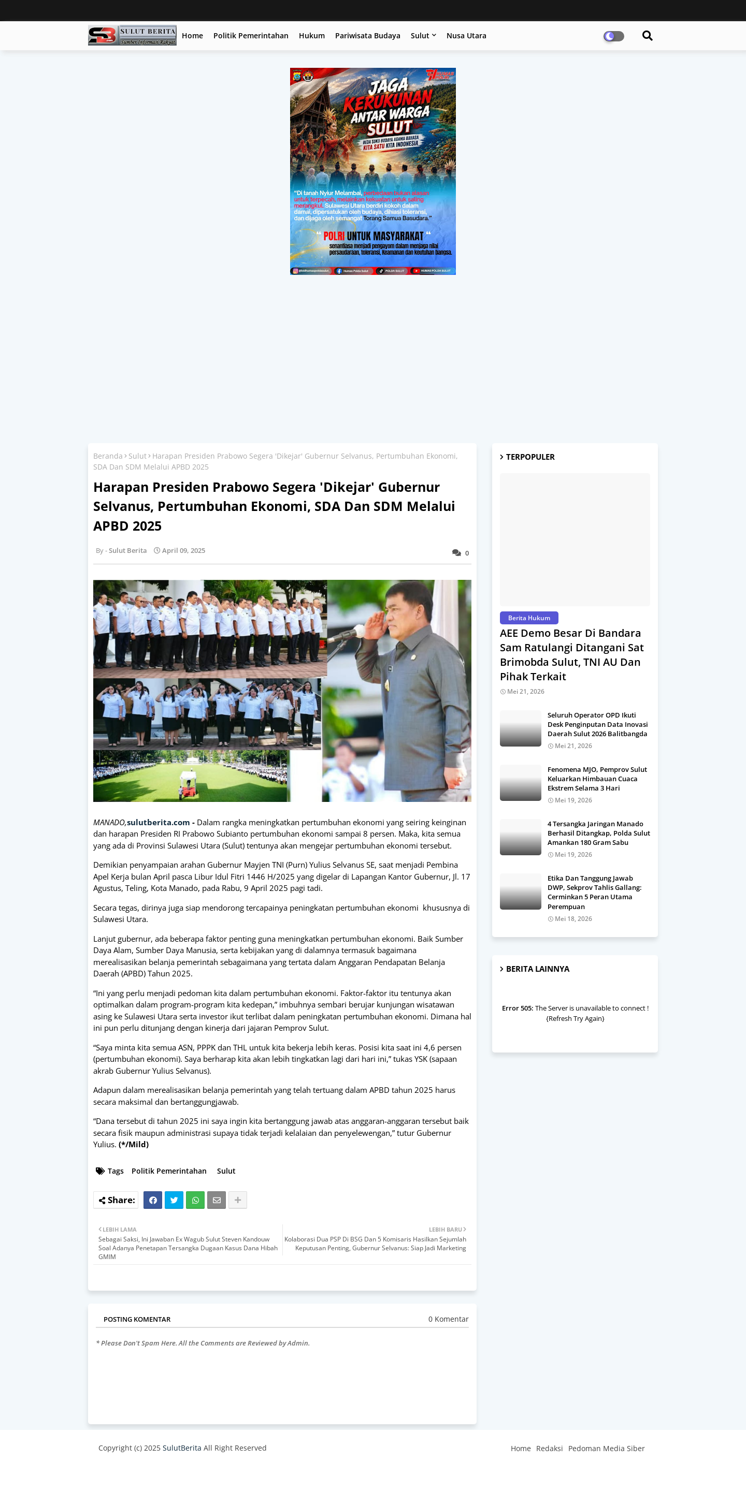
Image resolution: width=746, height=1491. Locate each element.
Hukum (312, 35)
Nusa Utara (466, 35)
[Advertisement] (373, 352)
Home (192, 35)
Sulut (420, 35)
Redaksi (549, 1448)
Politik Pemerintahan (251, 35)
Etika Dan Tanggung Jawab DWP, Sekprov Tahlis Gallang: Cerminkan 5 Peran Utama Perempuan (595, 892)
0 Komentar (448, 1319)
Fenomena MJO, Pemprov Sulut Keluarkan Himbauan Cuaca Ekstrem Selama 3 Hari (597, 779)
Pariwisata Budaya (367, 35)
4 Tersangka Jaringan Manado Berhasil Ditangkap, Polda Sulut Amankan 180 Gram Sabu (599, 833)
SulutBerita (182, 1448)
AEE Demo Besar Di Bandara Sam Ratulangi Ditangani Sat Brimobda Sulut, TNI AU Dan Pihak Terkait (572, 654)
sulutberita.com (158, 822)
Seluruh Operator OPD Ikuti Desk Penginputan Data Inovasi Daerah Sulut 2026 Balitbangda (598, 724)
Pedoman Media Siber (606, 1448)
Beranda (108, 456)
